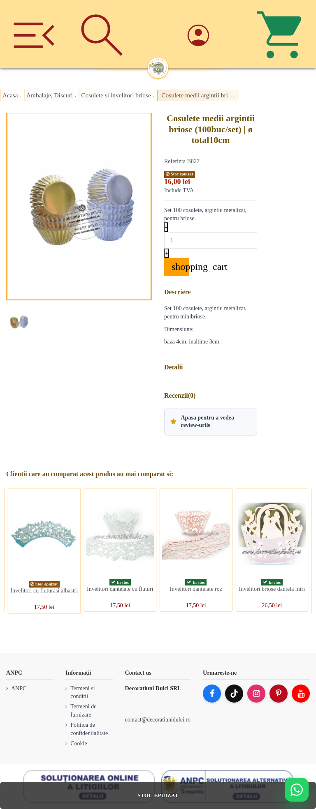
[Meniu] (34, 34)
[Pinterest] (279, 694)
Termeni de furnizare (83, 710)
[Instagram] (256, 694)
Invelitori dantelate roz (196, 589)
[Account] (214, 34)
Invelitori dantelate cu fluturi (120, 589)
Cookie (78, 743)
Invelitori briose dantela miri (272, 589)
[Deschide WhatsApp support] (297, 790)
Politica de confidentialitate (89, 729)
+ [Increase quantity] (166, 253)
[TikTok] (234, 694)
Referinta (175, 161)
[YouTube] (301, 694)
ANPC (18, 688)
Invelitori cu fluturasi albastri (44, 591)
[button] (210, 421)
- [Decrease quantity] (166, 227)
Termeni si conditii (82, 692)
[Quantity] (210, 240)
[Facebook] (212, 694)
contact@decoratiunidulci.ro (158, 720)
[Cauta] (102, 34)
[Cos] (282, 34)
